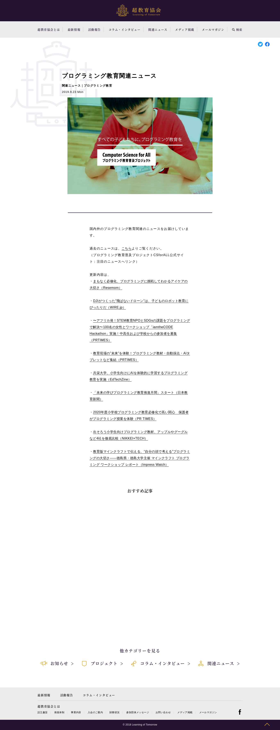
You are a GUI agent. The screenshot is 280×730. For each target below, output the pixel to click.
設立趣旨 (43, 712)
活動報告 (94, 29)
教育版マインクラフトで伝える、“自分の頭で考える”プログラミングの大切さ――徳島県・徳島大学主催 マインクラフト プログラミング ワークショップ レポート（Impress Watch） (140, 458)
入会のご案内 (95, 712)
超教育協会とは (49, 29)
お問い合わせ (163, 712)
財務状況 (114, 712)
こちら (127, 248)
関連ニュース (157, 29)
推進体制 (59, 712)
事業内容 (76, 712)
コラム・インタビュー (125, 29)
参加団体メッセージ (137, 712)
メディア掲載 (184, 29)
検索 (237, 29)
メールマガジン (213, 29)
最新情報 (74, 29)
